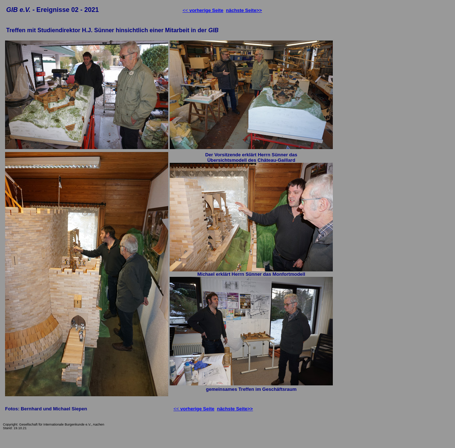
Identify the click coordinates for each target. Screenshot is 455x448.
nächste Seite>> (244, 10)
